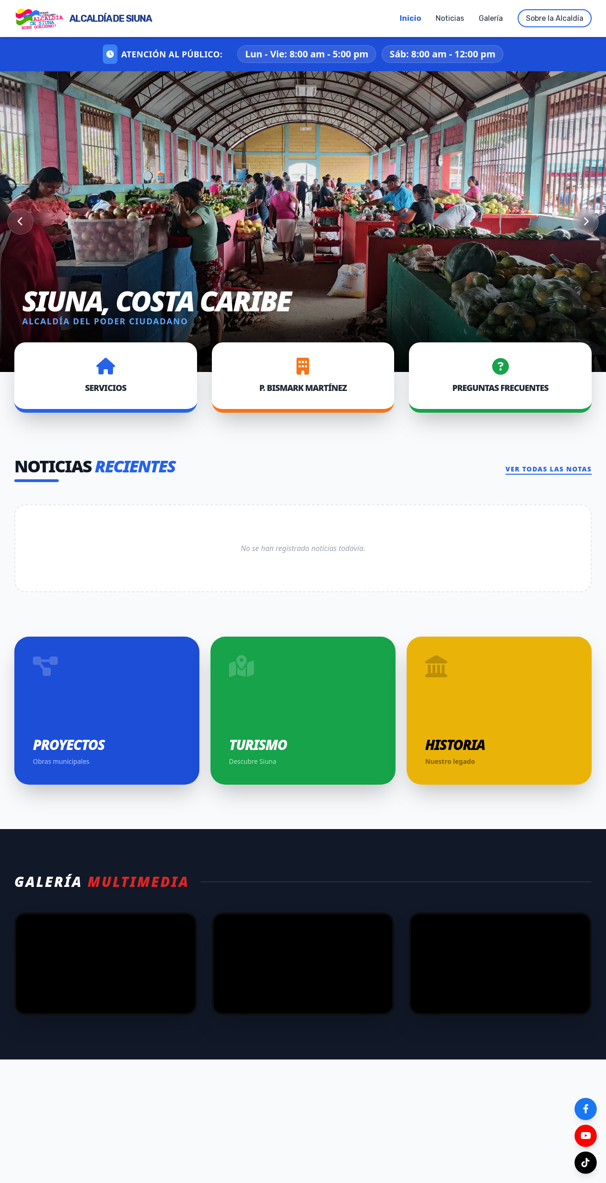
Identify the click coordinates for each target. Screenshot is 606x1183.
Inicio (410, 18)
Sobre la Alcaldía (554, 18)
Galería (491, 18)
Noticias (450, 18)
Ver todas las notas (549, 469)
